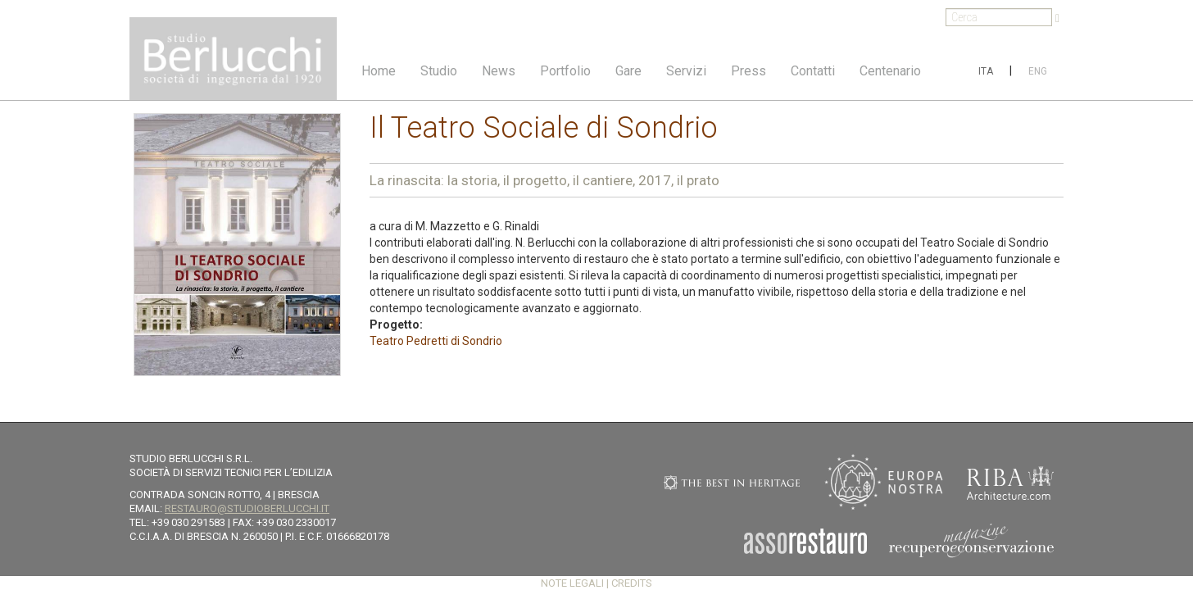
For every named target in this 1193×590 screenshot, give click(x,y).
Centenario (890, 71)
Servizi (686, 71)
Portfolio (565, 71)
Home (378, 71)
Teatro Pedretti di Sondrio (436, 340)
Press (748, 71)
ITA (985, 71)
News (498, 71)
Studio (438, 71)
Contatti (813, 71)
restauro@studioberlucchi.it (247, 508)
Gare (628, 71)
